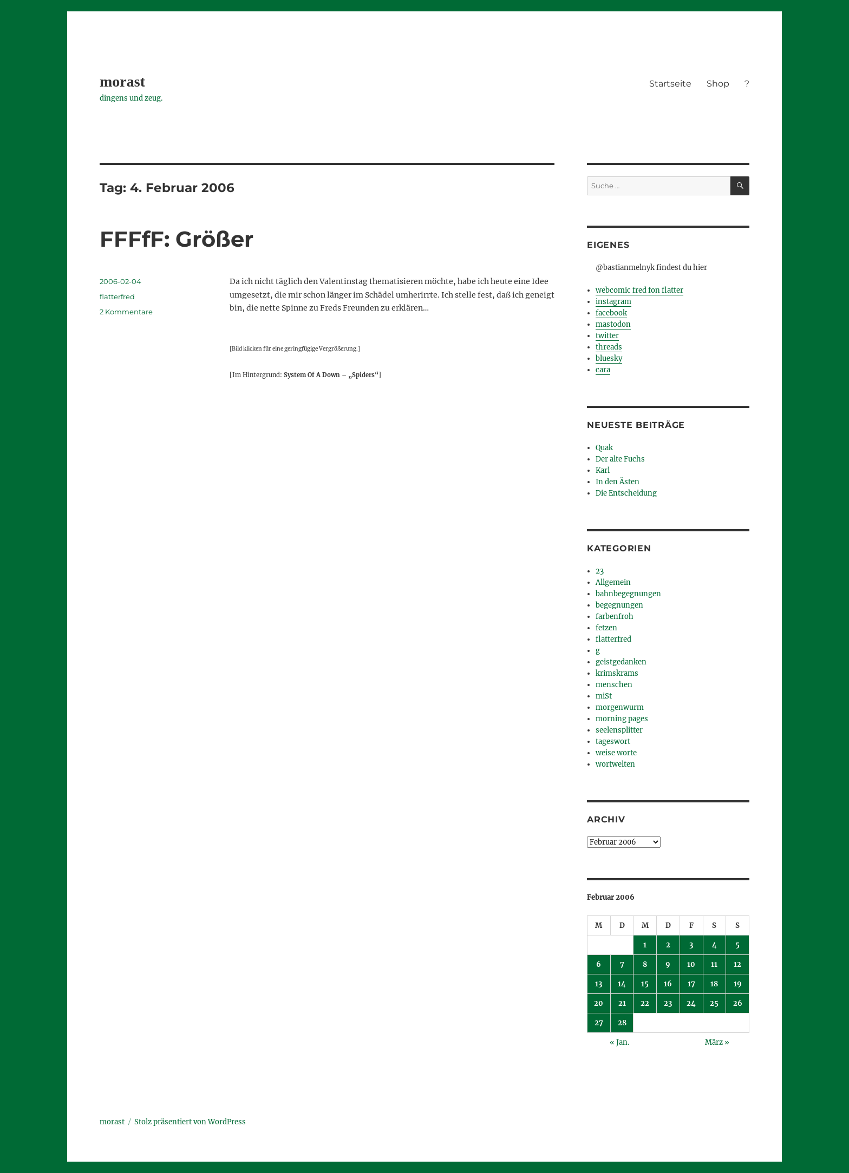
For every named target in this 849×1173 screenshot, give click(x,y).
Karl (603, 470)
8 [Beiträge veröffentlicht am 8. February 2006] (645, 964)
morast (122, 81)
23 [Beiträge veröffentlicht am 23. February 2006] (668, 1003)
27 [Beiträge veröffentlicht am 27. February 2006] (599, 1022)
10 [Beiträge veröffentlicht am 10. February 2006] (691, 964)
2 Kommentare (126, 311)
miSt (604, 696)
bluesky (609, 358)
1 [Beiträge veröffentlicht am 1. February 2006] (644, 945)
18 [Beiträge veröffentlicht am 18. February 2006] (714, 984)
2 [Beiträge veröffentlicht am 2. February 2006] (668, 945)
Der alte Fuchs (620, 459)
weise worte (616, 752)
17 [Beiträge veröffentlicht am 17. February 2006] (691, 984)
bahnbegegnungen (628, 593)
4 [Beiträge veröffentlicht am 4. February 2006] (714, 945)
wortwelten (615, 764)
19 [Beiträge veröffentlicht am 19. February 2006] (738, 984)
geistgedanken (621, 662)
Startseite (670, 83)
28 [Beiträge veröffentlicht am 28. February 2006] (622, 1022)
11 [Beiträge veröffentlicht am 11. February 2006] (714, 964)
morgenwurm (620, 707)
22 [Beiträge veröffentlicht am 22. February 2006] (645, 1003)
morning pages (622, 718)
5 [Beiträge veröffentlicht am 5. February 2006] (737, 945)
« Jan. (619, 1042)
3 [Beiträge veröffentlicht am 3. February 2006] (691, 945)
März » (717, 1042)
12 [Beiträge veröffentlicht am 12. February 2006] (737, 964)
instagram (613, 301)
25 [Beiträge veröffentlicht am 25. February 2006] (714, 1003)
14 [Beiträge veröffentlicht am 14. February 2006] (622, 984)
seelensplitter (619, 730)
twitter (607, 335)
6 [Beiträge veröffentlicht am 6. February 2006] (598, 964)
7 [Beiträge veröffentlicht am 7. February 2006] (622, 964)
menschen (614, 684)
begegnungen (619, 605)
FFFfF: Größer (176, 239)
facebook (611, 313)
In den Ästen (617, 481)
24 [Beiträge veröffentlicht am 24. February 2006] (691, 1003)
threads (609, 347)
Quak (604, 447)
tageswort (613, 741)
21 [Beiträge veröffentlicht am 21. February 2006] (622, 1003)
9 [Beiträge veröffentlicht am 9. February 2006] (667, 964)
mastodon (613, 324)
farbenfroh (615, 616)
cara (603, 369)
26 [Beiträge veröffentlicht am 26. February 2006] (737, 1003)
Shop (718, 83)
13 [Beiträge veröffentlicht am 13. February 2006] (598, 984)
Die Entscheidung (626, 493)
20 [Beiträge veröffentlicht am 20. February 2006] (598, 1003)
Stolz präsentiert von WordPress (190, 1121)
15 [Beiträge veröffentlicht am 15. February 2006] (645, 984)
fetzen (606, 627)
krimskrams (617, 673)
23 (600, 571)
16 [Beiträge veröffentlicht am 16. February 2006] (668, 984)
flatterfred (117, 296)
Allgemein (613, 582)
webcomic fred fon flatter (639, 290)
